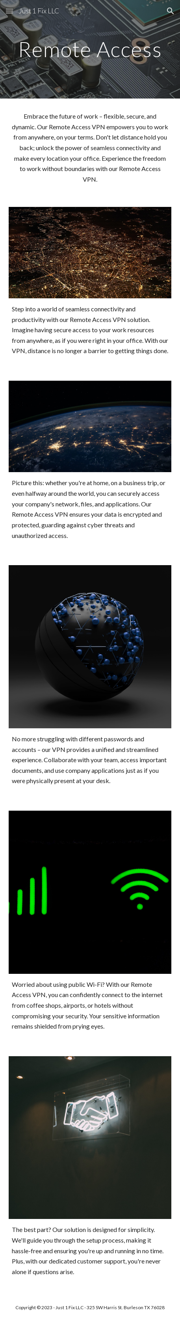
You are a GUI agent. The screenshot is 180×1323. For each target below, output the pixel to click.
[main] (90, 49)
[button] (9, 11)
